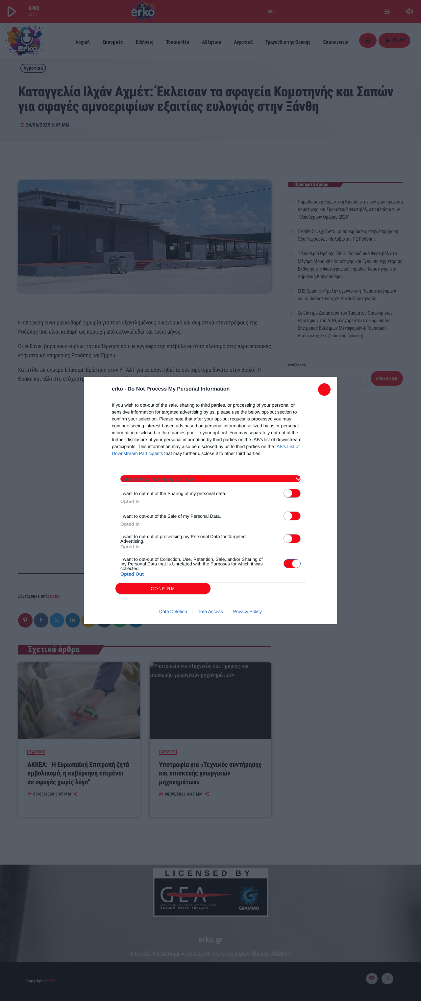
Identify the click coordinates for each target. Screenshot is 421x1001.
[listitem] (210, 478)
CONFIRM (163, 588)
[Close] (324, 389)
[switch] (292, 493)
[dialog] (210, 500)
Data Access (210, 611)
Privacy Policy (247, 611)
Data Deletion (173, 611)
